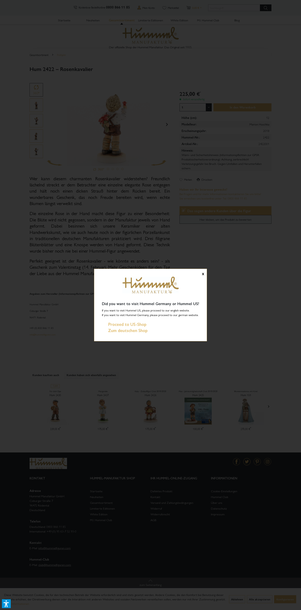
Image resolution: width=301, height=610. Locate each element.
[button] (6, 603)
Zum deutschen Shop (125, 330)
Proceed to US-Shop (124, 324)
